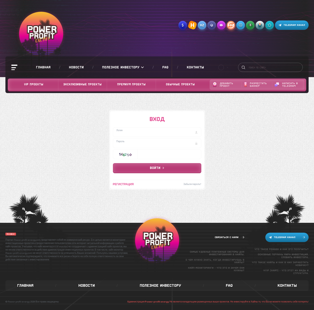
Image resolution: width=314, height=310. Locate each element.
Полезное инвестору (123, 67)
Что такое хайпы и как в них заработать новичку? (280, 264)
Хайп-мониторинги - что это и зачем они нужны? (216, 269)
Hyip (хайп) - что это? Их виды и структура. (286, 272)
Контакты (195, 67)
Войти (157, 168)
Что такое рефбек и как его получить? (281, 249)
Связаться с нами (229, 237)
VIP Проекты (33, 84)
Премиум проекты (131, 84)
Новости (76, 67)
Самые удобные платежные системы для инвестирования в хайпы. (217, 253)
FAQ (165, 67)
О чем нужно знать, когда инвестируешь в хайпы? (215, 261)
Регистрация (123, 184)
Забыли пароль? (192, 184)
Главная (43, 67)
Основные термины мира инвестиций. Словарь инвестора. (283, 256)
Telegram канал (291, 25)
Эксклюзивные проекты (82, 84)
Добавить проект (223, 84)
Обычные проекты (180, 84)
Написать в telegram (286, 84)
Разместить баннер (255, 84)
